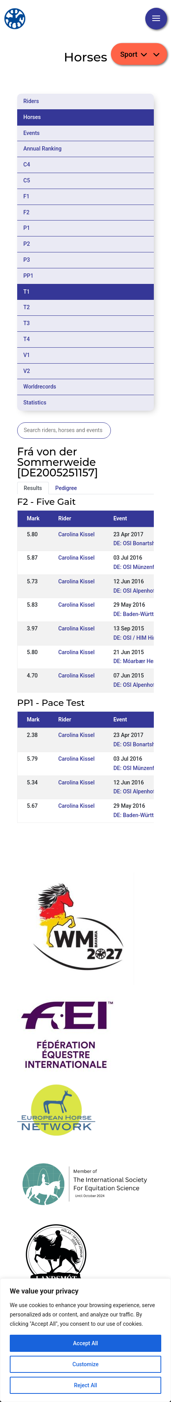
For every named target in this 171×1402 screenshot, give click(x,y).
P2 (26, 244)
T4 (26, 339)
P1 (26, 228)
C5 (26, 180)
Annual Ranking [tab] (42, 148)
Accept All (85, 1343)
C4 (26, 164)
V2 (26, 371)
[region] (85, 1340)
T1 (26, 292)
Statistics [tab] (34, 402)
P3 (26, 260)
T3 (26, 323)
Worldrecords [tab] (39, 386)
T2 (26, 307)
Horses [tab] (32, 117)
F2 (26, 212)
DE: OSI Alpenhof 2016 (141, 591)
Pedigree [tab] (66, 488)
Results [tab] (33, 488)
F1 (26, 196)
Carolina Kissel (76, 534)
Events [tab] (31, 133)
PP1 (28, 276)
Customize (86, 1364)
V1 (26, 355)
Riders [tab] (31, 101)
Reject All (85, 1385)
